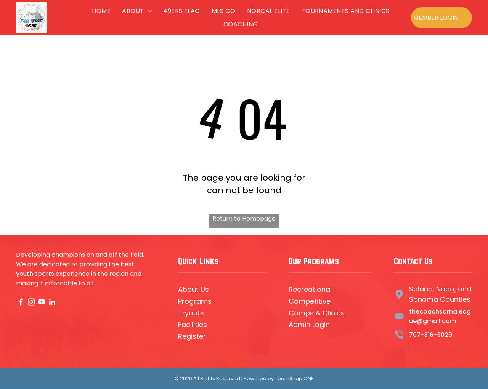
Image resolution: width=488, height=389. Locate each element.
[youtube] (42, 303)
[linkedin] (52, 303)
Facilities (192, 324)
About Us (193, 289)
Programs (195, 301)
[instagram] (31, 303)
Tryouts (191, 313)
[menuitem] (101, 11)
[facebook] (21, 303)
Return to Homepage (244, 218)
